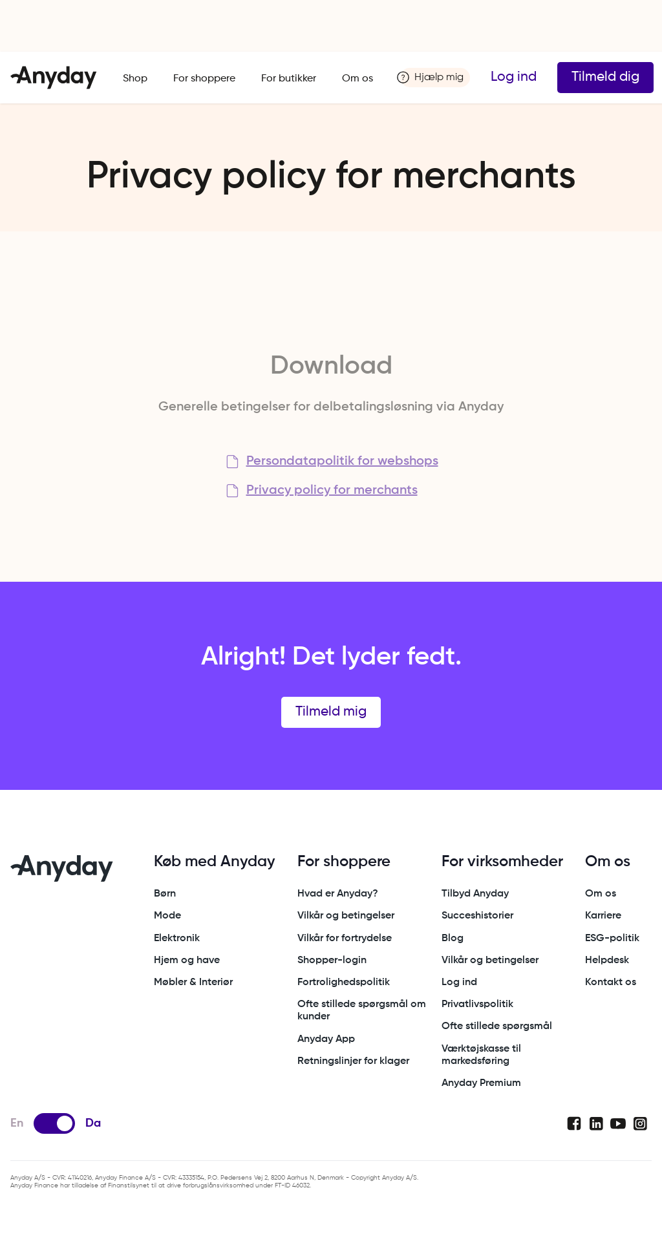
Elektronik (177, 938)
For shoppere (204, 79)
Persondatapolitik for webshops (342, 461)
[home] (53, 77)
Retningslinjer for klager (353, 1061)
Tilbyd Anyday (475, 894)
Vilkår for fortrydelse (344, 938)
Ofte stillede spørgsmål (497, 1026)
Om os (357, 79)
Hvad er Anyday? (337, 894)
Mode (167, 916)
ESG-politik (612, 938)
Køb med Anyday (214, 862)
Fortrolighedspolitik (343, 982)
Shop (135, 79)
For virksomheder (502, 862)
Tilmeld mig (331, 712)
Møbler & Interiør (193, 982)
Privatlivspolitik (477, 1004)
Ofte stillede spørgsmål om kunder (361, 1010)
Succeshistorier (477, 916)
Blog (453, 938)
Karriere (603, 916)
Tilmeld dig (605, 77)
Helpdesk (607, 960)
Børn (165, 894)
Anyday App (326, 1039)
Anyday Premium (481, 1083)
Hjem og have (187, 960)
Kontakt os (610, 982)
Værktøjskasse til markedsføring (481, 1055)
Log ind (514, 77)
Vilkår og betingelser (345, 916)
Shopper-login (332, 960)
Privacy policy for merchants (332, 490)
